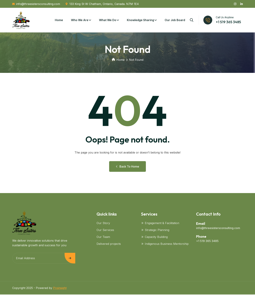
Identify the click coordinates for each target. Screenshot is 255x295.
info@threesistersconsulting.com (218, 228)
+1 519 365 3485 (228, 22)
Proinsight (60, 288)
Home (59, 20)
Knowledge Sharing (140, 20)
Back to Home (127, 167)
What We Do (107, 20)
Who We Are (79, 20)
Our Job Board (175, 20)
